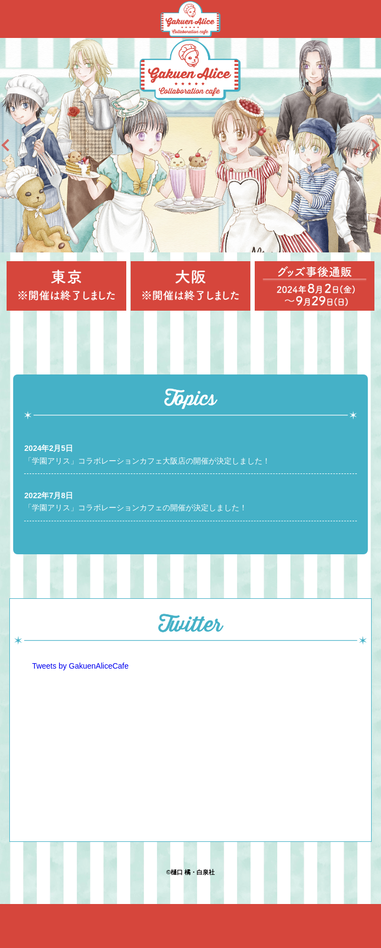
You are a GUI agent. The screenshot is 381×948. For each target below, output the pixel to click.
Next (368, 145)
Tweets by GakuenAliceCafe (80, 666)
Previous (13, 145)
